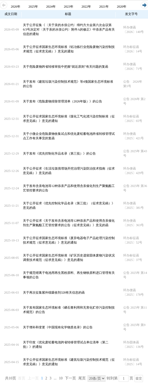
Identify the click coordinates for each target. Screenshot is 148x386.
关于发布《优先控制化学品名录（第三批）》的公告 (59, 153)
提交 (139, 378)
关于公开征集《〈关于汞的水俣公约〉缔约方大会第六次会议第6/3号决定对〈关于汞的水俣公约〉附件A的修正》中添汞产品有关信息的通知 (69, 29)
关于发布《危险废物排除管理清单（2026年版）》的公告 (62, 101)
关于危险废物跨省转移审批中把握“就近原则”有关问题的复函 (65, 66)
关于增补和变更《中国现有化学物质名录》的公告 (58, 327)
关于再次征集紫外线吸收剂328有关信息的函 (54, 292)
